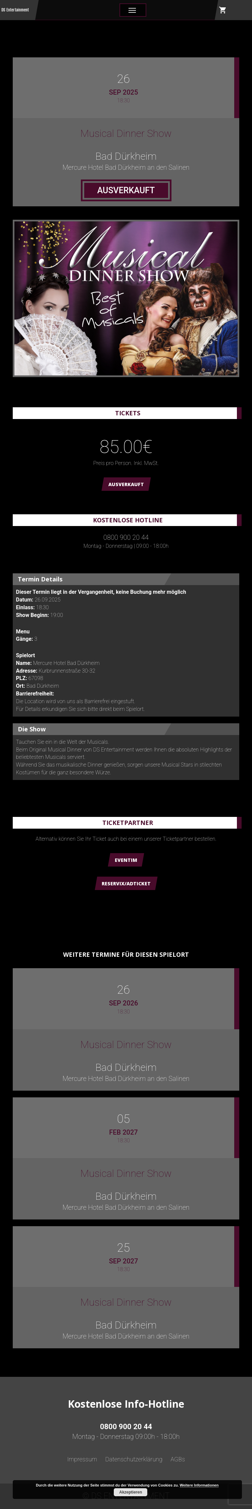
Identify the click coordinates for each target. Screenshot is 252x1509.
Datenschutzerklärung (133, 1459)
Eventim (126, 860)
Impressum (82, 1459)
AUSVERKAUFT (126, 484)
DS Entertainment (15, 9)
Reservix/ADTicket (126, 883)
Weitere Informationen (199, 1485)
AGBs (177, 1459)
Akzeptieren (130, 1492)
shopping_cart (223, 10)
